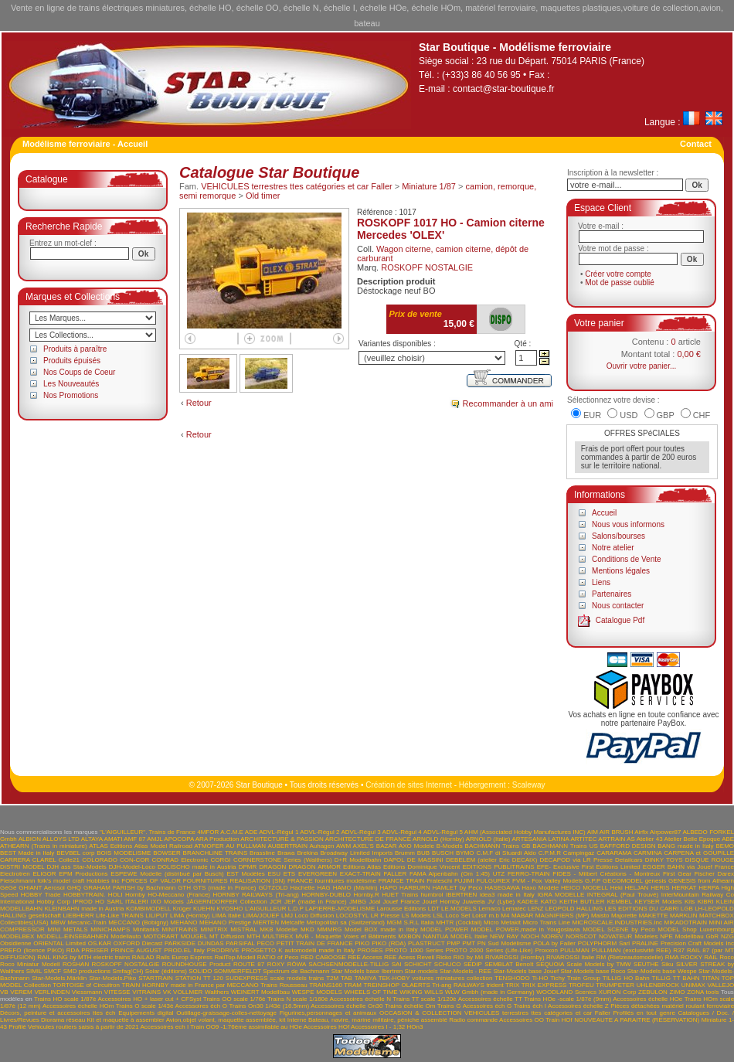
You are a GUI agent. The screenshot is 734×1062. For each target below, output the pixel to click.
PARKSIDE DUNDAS (194, 943)
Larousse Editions (401, 908)
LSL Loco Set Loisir (460, 915)
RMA (671, 957)
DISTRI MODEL (22, 866)
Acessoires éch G (487, 1005)
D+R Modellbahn (358, 859)
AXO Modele (416, 845)
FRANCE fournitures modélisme (331, 880)
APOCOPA (179, 839)
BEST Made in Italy (27, 852)
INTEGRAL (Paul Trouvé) (623, 894)
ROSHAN (76, 964)
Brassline (262, 852)
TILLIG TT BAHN (676, 978)
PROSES (369, 950)
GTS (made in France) (225, 887)
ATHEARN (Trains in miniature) (43, 845)
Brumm (405, 852)
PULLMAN (575, 950)
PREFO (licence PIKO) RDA (39, 950)
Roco (726, 957)
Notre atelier (613, 547)
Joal (375, 901)
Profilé (17, 1026)
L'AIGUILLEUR (266, 908)
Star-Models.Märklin (59, 978)
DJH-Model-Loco (132, 866)
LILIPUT (156, 915)
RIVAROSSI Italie (570, 957)
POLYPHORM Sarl (604, 943)
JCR (276, 901)
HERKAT (684, 887)
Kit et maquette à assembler (126, 1019)
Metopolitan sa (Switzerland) (345, 922)
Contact (696, 143)
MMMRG (329, 929)
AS (631, 839)
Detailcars (629, 859)
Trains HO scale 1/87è (65, 999)
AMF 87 (134, 839)
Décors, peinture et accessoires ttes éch (58, 1012)
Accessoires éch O (201, 1005)
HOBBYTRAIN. (84, 894)
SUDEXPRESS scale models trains (275, 978)
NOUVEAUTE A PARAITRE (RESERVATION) (636, 1019)
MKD (307, 929)
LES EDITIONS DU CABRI (642, 908)
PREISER (94, 950)
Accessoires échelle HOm (78, 1005)
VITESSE (117, 992)
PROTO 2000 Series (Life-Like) (488, 950)
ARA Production (217, 839)
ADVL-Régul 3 (360, 832)
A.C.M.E (231, 832)
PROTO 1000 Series (414, 950)
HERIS (660, 887)
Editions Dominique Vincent (421, 866)
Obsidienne (15, 943)
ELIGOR (44, 873)
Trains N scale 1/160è (297, 999)
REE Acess (399, 957)
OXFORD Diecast (138, 943)
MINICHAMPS (110, 929)
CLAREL (44, 859)
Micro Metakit (502, 922)
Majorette (624, 915)
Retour (199, 402)
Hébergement (482, 785)
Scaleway (528, 785)
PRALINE (645, 943)
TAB (346, 978)
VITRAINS (146, 992)
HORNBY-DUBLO (326, 894)
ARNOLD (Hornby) (438, 839)
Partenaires (611, 594)
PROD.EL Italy (184, 950)
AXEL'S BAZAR (375, 845)
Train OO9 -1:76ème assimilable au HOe (246, 1026)
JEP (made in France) (315, 901)
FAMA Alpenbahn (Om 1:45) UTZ (457, 873)
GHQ (74, 887)
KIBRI (706, 901)
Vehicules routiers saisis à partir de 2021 (83, 1026)
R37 (679, 950)
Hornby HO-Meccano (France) (167, 894)
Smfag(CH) (127, 971)
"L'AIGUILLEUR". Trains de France (147, 832)
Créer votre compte (618, 274)
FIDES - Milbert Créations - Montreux (606, 873)
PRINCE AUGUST (135, 950)
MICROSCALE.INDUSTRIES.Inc (616, 922)
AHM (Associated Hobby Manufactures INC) (525, 832)
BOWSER (167, 852)
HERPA (708, 887)
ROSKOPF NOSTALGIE (427, 267)
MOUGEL (194, 936)
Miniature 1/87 (429, 186)
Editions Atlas (362, 866)
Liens (601, 582)
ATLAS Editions (110, 845)
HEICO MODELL (584, 887)
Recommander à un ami (508, 403)
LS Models (416, 915)
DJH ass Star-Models (77, 866)
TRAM (353, 985)
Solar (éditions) (166, 971)
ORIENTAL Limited (59, 943)
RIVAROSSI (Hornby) (515, 957)
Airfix (641, 832)
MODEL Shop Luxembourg (696, 929)
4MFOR (208, 832)
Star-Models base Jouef (526, 971)
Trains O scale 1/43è (145, 1005)
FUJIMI (464, 880)
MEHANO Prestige (225, 922)
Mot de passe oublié (619, 282)
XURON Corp (618, 992)
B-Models (450, 845)
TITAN (710, 978)
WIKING (410, 992)
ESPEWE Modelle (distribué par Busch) (166, 873)
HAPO (389, 887)
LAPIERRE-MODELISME (340, 908)
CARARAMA (613, 852)
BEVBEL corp (75, 852)
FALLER (394, 873)
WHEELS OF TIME (371, 992)
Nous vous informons (628, 524)
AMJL (154, 839)
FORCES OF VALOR (151, 880)
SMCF (53, 971)
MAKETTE (653, 915)
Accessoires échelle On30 (346, 1005)
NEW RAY (504, 936)
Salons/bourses (618, 536)
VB (4, 992)
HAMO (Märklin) (355, 887)
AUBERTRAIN (288, 845)
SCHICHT (417, 964)
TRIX (512, 985)
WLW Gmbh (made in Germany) (490, 992)
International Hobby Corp (35, 901)
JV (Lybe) (501, 901)
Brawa (286, 852)
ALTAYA (92, 839)
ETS (290, 873)
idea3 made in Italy (507, 894)
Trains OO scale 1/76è (234, 999)
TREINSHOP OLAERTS (396, 985)
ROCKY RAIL (699, 957)
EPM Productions (83, 873)
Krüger (182, 908)
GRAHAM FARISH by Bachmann (129, 887)
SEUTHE (646, 964)
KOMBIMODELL (148, 908)
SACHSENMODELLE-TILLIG (348, 964)
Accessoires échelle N (360, 999)
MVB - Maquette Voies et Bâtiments (345, 936)
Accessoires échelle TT (490, 999)
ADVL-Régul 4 (402, 832)
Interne (297, 1019)
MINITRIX (213, 929)
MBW (58, 922)
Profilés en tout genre (644, 1012)
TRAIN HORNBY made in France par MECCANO (189, 985)
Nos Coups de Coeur (79, 372)
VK (167, 992)
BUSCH (443, 852)
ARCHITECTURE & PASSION (282, 839)
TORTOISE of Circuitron (86, 985)
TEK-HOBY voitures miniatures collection (436, 978)
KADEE (527, 901)
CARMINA (647, 852)
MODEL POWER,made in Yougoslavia (525, 929)
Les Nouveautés (71, 384)
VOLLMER (187, 992)
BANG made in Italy (685, 845)
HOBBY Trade (41, 894)
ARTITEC (583, 839)
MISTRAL (243, 929)
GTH (184, 887)
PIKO (362, 943)
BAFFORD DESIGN (628, 845)
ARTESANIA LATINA (540, 839)
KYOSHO (229, 908)
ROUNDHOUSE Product (196, 964)
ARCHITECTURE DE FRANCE (368, 839)
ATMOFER (209, 845)
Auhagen (321, 845)
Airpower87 (665, 832)
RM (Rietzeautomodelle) (629, 957)
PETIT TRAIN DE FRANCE (315, 943)
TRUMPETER (615, 985)
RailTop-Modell (234, 957)
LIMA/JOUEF (261, 915)
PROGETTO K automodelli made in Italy (298, 950)
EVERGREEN (317, 873)
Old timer (263, 195)
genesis (656, 880)
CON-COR (134, 859)
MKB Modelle (278, 929)
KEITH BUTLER (581, 901)
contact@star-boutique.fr (504, 88)
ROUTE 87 (248, 964)
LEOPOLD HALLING (574, 908)
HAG (323, 887)
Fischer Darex (714, 873)
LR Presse (385, 915)
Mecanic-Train (86, 922)
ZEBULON (653, 992)
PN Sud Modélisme (504, 943)
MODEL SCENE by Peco (618, 929)
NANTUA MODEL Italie (455, 936)
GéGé (8, 887)
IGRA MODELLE (560, 894)
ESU (273, 873)
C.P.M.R (550, 852)
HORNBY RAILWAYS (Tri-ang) (256, 894)
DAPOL (394, 859)
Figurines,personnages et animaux (328, 1012)
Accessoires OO (521, 1019)
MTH (253, 936)
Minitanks (146, 929)
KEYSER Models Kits (664, 901)
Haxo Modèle (540, 887)
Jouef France (401, 901)
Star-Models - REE (465, 971)
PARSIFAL (240, 943)
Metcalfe (292, 922)
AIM (592, 832)
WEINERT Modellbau (260, 992)
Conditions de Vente (626, 559)
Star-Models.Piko (112, 978)
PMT (468, 943)
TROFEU (581, 985)
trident (494, 985)
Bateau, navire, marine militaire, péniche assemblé (377, 1019)
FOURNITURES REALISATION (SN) (234, 880)
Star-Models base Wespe (662, 971)
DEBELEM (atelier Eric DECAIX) (491, 859)
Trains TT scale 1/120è (424, 999)
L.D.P (296, 908)
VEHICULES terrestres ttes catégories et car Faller (296, 186)
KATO (549, 901)
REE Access (365, 957)
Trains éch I (530, 1005)
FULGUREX (494, 880)
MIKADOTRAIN (685, 922)
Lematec (514, 908)
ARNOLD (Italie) (488, 839)
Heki (616, 887)
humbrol (432, 894)
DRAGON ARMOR (314, 866)
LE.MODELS (459, 908)
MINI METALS (67, 929)
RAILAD (143, 957)
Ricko (443, 957)
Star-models (421, 971)
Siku (667, 964)
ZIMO (677, 992)
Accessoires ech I (164, 1026)
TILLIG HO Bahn (626, 978)
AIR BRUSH (617, 832)
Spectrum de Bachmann (296, 971)
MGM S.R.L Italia (409, 922)
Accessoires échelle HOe (647, 999)
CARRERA (15, 859)
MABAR (522, 915)
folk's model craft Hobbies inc (78, 880)
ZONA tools (703, 992)
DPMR (248, 866)
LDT (434, 908)
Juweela (473, 901)
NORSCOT (581, 936)
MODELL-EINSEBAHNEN (72, 936)
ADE (251, 832)
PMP (453, 943)
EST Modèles (245, 873)
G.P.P (592, 880)
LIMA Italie (226, 915)
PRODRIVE (223, 950)
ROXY (276, 964)
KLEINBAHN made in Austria (84, 908)
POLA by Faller (554, 943)
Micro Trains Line (546, 922)
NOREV (552, 936)
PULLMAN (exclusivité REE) (631, 950)
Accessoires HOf (327, 1026)
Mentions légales (621, 571)
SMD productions (87, 971)
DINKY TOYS (664, 859)
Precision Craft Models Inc (697, 943)
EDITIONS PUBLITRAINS (498, 866)
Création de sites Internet (408, 785)
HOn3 (415, 1026)
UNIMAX (693, 985)
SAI (397, 964)
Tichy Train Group (575, 978)
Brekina (307, 852)
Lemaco (489, 908)
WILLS (433, 992)
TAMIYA (365, 978)
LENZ (535, 908)
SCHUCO (447, 964)
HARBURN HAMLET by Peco (440, 887)
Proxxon (546, 950)
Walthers (217, 992)
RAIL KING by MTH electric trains (83, 957)
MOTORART (160, 936)
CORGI (221, 859)
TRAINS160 (325, 985)
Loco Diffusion (315, 915)
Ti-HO (540, 978)
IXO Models (167, 901)
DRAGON (272, 866)
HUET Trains (400, 894)
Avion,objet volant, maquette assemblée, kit (226, 1019)
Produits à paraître (75, 349)
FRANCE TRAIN (402, 880)
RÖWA (296, 964)
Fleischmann (17, 880)
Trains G (449, 1005)
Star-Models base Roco (593, 971)
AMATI (113, 839)
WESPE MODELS (317, 992)
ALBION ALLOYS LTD (49, 839)
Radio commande (473, 1019)
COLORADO (99, 859)
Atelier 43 (650, 839)
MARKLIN (684, 915)
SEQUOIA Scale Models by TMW (583, 964)
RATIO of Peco (278, 957)
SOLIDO (200, 971)
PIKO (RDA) (389, 943)
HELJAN (637, 887)
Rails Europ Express (184, 957)
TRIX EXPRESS (544, 985)
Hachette (303, 887)
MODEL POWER (444, 929)
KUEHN (204, 908)
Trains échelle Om (410, 1005)
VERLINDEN (52, 992)
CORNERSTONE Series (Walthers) (282, 859)
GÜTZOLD (272, 887)
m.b (494, 915)
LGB (687, 908)
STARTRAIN (155, 978)
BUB (423, 852)
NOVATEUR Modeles (628, 936)
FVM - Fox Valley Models (547, 880)
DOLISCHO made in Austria (197, 866)
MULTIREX (278, 936)
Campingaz (578, 852)
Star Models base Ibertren (367, 971)
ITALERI (136, 901)
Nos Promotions (70, 395)
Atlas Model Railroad (163, 845)
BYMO (465, 852)
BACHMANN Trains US (564, 845)
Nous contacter (618, 605)
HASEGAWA (501, 887)
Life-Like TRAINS (120, 915)
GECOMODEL (623, 880)
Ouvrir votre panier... (642, 366)
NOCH (530, 936)
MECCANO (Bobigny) (138, 922)
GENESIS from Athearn (701, 880)
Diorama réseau (63, 1019)
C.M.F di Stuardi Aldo (506, 852)
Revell (425, 957)
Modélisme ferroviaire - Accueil (85, 143)
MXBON (409, 936)
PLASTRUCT (426, 943)
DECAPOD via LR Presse (575, 859)
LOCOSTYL (352, 915)
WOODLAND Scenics (566, 992)
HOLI (115, 894)
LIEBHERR (78, 915)
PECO (265, 943)
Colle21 (69, 859)
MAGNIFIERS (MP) (562, 915)
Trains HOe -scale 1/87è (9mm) (567, 999)
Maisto (600, 915)
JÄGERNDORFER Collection (226, 901)
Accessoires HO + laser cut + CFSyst (149, 999)
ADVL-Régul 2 (319, 832)
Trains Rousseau (284, 985)
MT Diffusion (226, 936)
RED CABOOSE (323, 957)
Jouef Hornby (441, 901)
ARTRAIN (611, 839)
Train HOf (559, 1019)
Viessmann (87, 992)
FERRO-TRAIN (529, 873)
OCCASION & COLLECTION (420, 1012)
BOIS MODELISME (124, 852)
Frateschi (439, 880)
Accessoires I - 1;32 (378, 1026)
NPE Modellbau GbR (689, 936)
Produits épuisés (71, 360)
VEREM (21, 992)
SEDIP (473, 964)
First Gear (677, 873)
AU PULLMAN (246, 845)
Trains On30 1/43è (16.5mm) (269, 1005)
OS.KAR (99, 943)
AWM (343, 845)
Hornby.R (366, 894)
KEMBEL (619, 901)
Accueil (604, 513)
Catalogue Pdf (620, 620)
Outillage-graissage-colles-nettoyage (226, 1012)
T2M (332, 978)
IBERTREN (461, 894)
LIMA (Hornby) (190, 915)
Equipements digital (145, 1012)
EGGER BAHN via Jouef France (688, 866)
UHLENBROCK (658, 985)
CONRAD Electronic (179, 859)
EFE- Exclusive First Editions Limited (589, 866)
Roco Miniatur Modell (30, 964)
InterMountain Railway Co (697, 894)
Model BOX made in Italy (381, 929)
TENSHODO (511, 978)
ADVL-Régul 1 (278, 832)
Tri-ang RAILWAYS (458, 985)
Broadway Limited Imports (356, 852)
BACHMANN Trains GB (498, 845)
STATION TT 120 (199, 978)
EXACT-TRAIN (360, 873)
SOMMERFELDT (237, 971)
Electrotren (15, 873)
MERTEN (266, 922)
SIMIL (34, 971)
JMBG (357, 901)
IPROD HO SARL (97, 901)
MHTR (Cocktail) (458, 922)
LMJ (287, 915)
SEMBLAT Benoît (508, 964)
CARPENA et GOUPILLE (699, 852)
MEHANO (183, 922)
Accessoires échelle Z (578, 1005)
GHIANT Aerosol (42, 887)
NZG (727, 936)
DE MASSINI (425, 859)
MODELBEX (17, 936)
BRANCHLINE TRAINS (215, 852)
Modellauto (125, 936)
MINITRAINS (179, 929)
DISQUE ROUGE (709, 859)
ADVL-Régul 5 (443, 832)
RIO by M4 (469, 957)
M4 (505, 915)
